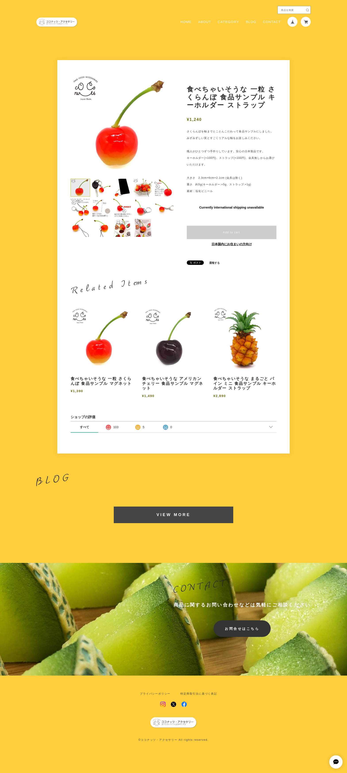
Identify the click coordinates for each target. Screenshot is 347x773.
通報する (214, 263)
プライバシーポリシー (155, 693)
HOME (185, 21)
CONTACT (272, 21)
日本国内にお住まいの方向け (232, 244)
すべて (84, 427)
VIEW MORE (173, 515)
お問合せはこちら (242, 629)
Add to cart (231, 232)
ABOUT (204, 21)
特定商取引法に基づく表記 (198, 693)
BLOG (251, 21)
